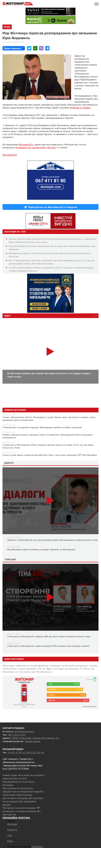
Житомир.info (26, 144)
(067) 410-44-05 (17, 734)
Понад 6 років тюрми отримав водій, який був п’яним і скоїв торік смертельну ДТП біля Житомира (49, 455)
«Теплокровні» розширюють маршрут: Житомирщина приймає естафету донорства (42, 427)
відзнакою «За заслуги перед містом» (36, 147)
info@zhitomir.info (24, 731)
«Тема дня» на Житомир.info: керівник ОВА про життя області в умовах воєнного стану (48, 636)
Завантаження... (13, 48)
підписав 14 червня (80, 107)
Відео (7, 315)
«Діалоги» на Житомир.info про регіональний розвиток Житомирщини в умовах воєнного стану (52, 540)
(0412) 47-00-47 (16, 752)
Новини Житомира (15, 410)
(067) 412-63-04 (35, 752)
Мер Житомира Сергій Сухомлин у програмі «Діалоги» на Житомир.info (41, 549)
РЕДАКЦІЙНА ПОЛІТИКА (16, 817)
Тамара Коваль (32, 741)
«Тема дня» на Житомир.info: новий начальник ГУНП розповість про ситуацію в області (48, 646)
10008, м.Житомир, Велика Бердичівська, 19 (35, 737)
